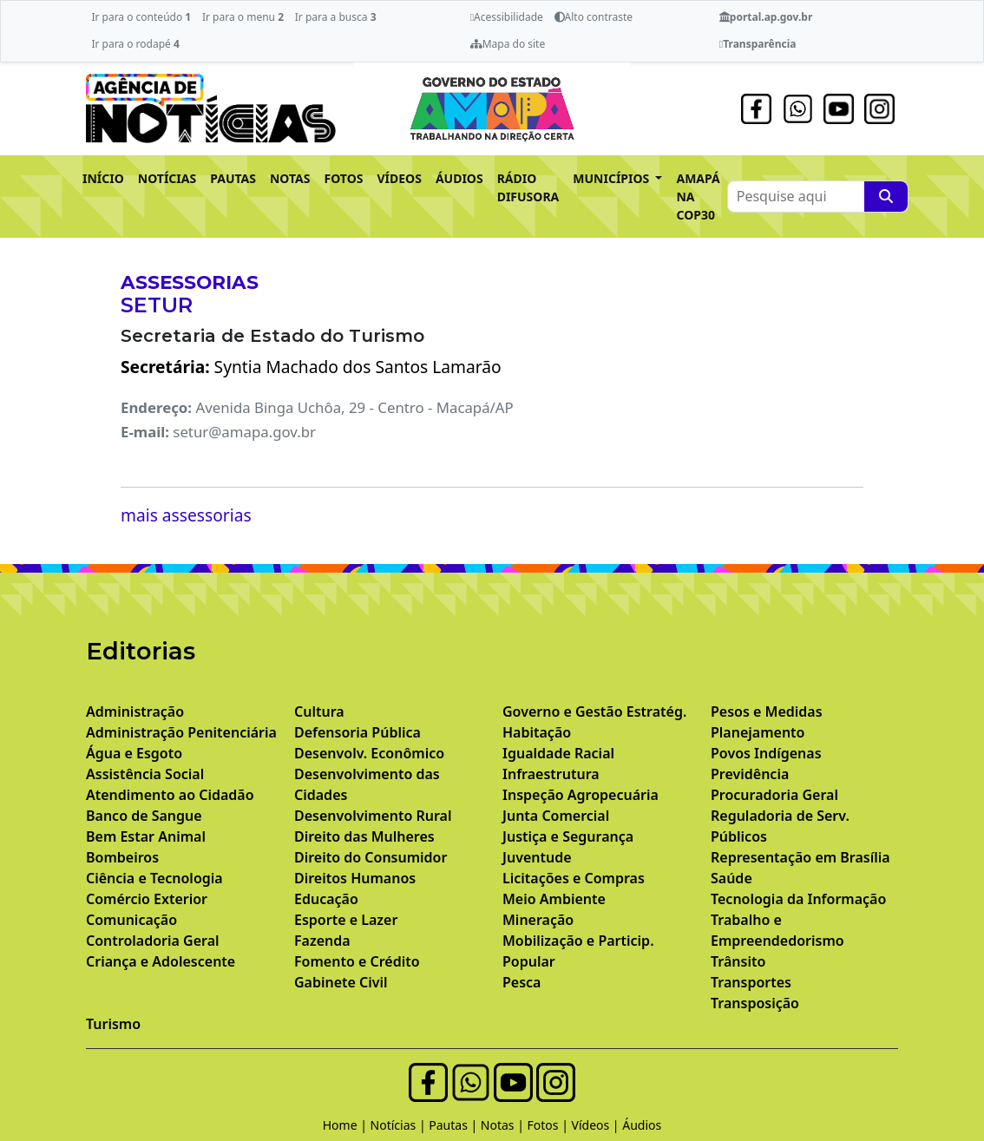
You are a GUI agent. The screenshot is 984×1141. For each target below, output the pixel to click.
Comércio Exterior (146, 898)
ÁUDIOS (459, 178)
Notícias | (400, 1125)
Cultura (319, 711)
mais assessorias (186, 515)
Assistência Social (145, 774)
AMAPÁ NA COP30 (697, 196)
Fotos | (550, 1125)
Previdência (750, 774)
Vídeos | (597, 1125)
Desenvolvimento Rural (372, 815)
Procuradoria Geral (774, 794)
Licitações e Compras (573, 878)
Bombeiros (122, 857)
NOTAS (290, 178)
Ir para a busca (336, 17)
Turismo (113, 1023)
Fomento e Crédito (357, 961)
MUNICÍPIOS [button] (613, 178)
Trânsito (738, 961)
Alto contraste (593, 17)
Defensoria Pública (357, 732)
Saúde (731, 878)
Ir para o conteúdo (141, 17)
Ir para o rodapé (135, 43)
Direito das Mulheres (364, 836)
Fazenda (322, 940)
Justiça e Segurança (567, 836)
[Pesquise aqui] (886, 196)
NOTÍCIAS (167, 178)
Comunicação (131, 919)
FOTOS (344, 178)
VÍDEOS (399, 178)
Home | (347, 1125)
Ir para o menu (243, 17)
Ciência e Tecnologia (154, 878)
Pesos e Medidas (767, 711)
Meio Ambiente (554, 898)
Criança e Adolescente (160, 961)
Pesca (521, 982)
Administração (135, 711)
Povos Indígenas (766, 753)
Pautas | (455, 1125)
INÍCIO (103, 178)
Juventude (537, 857)
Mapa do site (508, 43)
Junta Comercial (555, 815)
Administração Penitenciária (181, 732)
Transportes (751, 982)
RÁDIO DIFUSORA (528, 187)
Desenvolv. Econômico (369, 753)
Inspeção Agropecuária (580, 794)
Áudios (641, 1125)
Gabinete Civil (341, 982)
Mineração (538, 919)
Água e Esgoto (134, 753)
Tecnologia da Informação (798, 898)
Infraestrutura (551, 774)
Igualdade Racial (558, 753)
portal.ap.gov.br (765, 17)
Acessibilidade (506, 17)
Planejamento (757, 732)
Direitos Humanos (355, 878)
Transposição (755, 1003)
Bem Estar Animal (146, 836)
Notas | (504, 1125)
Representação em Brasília (800, 857)
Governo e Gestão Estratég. (594, 711)
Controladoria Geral (153, 940)
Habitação (536, 732)
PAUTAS (233, 178)
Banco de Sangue (144, 815)
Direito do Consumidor (370, 857)
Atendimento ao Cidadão (170, 794)
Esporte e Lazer (345, 919)
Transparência (758, 43)
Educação (326, 898)
